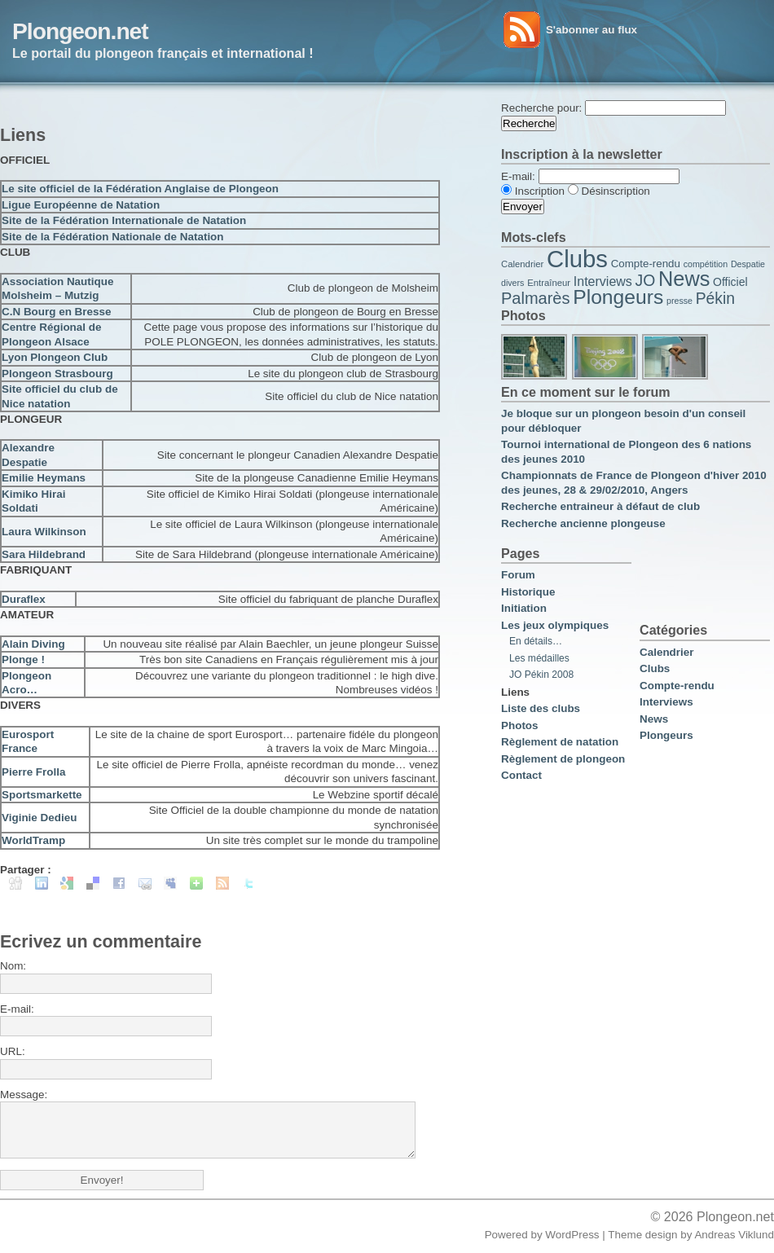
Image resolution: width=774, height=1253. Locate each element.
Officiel (730, 281)
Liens (515, 692)
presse (679, 301)
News (684, 278)
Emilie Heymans (44, 478)
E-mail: (17, 1009)
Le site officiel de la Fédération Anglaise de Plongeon (140, 188)
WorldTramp (33, 840)
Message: (23, 1094)
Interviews (603, 281)
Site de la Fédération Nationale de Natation (113, 237)
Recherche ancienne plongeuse (583, 523)
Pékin (715, 298)
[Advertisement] (190, 106)
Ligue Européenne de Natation (81, 205)
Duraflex (24, 599)
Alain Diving (33, 644)
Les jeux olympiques (555, 625)
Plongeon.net (80, 31)
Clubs (577, 258)
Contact (521, 775)
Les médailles (539, 658)
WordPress (572, 1235)
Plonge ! (23, 659)
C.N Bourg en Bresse (56, 312)
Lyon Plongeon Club (55, 357)
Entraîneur (548, 283)
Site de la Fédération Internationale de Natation (124, 220)
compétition (706, 264)
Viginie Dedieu (39, 817)
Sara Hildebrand (44, 554)
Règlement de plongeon (563, 759)
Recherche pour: (541, 108)
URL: (12, 1051)
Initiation (524, 608)
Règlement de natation (559, 742)
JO (645, 280)
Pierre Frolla (33, 772)
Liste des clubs (540, 708)
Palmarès (535, 298)
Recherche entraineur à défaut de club (600, 506)
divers (512, 283)
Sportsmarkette (42, 795)
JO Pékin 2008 (541, 674)
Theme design (642, 1235)
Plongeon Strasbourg (57, 373)
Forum (518, 575)
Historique (528, 592)
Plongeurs (618, 297)
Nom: (13, 966)
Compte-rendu (645, 263)
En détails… (535, 641)
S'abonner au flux (591, 30)
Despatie (748, 264)
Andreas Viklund (734, 1235)
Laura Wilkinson (44, 531)
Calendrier (522, 264)
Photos (520, 725)
